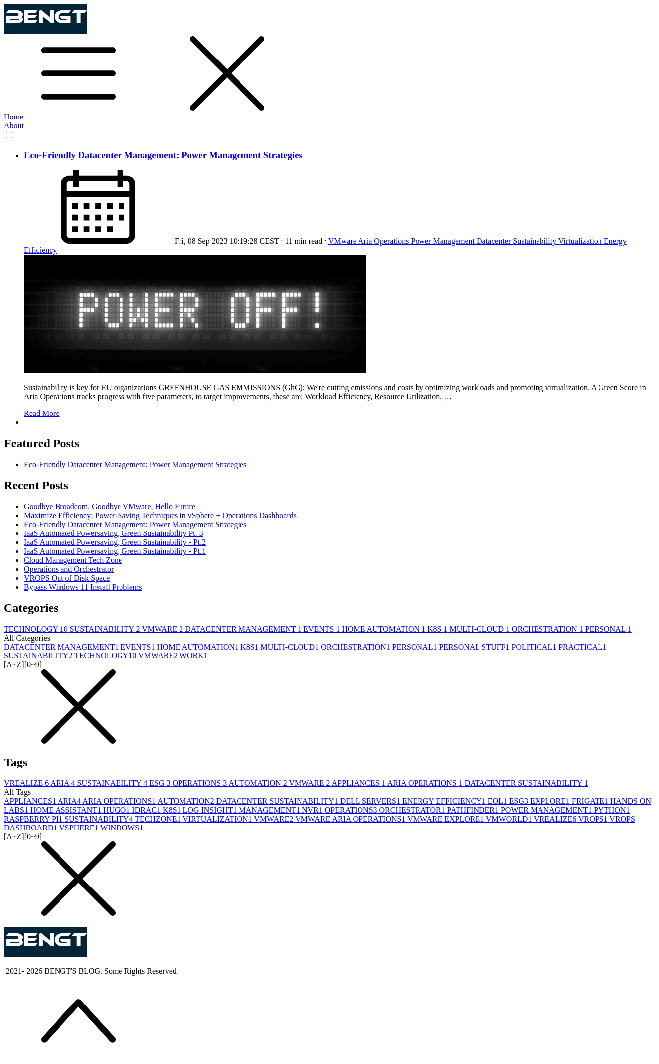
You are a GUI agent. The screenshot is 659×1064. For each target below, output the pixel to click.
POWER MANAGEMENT (547, 810)
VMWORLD (510, 819)
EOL (498, 801)
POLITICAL (535, 647)
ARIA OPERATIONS (426, 783)
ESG (160, 783)
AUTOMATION (258, 783)
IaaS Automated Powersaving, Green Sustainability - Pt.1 (115, 551)
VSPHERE (79, 828)
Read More (42, 413)
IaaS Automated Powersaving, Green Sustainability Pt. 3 (113, 533)
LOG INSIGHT (211, 810)
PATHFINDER (474, 810)
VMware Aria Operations (369, 241)
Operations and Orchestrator (69, 569)
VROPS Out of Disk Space (67, 578)
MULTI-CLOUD (480, 629)
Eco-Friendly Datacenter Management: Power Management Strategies (163, 155)
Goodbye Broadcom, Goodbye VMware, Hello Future (109, 506)
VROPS (593, 819)
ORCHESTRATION (548, 629)
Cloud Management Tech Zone (73, 560)
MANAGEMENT (270, 810)
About (14, 125)
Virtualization (581, 241)
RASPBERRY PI (34, 819)
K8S (438, 629)
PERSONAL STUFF (475, 647)
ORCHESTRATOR (413, 810)
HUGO (117, 810)
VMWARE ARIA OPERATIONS (351, 819)
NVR (313, 810)
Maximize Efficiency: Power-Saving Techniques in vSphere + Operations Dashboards (160, 515)
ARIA (63, 783)
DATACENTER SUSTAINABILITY (526, 783)
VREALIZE (27, 783)
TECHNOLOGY (37, 629)
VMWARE (163, 629)
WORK (194, 655)
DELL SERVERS (371, 801)
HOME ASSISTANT (66, 810)
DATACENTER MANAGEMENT (244, 629)
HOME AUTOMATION (384, 629)
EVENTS (322, 629)
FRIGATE (591, 801)
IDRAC (147, 810)
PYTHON (612, 810)
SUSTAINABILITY (106, 629)
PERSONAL (608, 629)
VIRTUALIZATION (218, 819)
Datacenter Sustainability (517, 241)
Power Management (444, 241)
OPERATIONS (200, 783)
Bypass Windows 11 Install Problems (83, 587)
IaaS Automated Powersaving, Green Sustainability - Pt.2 (115, 542)
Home (13, 117)
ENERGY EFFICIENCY (445, 801)
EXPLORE (551, 801)
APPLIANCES (359, 783)
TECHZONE (158, 819)
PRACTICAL (582, 647)
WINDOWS (121, 828)
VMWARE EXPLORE (446, 819)
